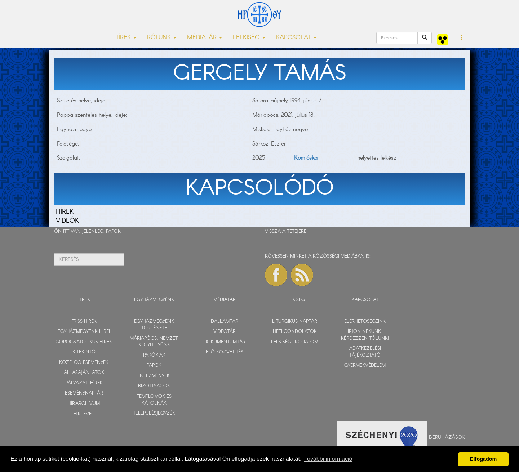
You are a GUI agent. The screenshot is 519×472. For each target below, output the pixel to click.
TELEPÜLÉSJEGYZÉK (154, 413)
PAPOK (113, 231)
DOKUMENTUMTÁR (224, 342)
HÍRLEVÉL (84, 414)
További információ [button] (328, 459)
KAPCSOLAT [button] (296, 37)
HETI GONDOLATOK (295, 331)
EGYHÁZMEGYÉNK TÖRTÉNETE (154, 325)
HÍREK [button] (125, 37)
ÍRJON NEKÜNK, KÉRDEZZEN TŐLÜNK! (365, 335)
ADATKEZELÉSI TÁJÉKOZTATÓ (365, 352)
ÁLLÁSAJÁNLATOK (84, 372)
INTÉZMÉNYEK (154, 376)
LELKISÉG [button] (249, 37)
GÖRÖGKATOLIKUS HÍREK (84, 342)
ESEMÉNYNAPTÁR (84, 393)
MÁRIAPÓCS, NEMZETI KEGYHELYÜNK (154, 342)
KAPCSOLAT (365, 300)
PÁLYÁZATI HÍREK (84, 383)
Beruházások (447, 437)
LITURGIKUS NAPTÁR (294, 321)
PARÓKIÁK (154, 355)
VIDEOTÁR (224, 331)
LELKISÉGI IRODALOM (294, 342)
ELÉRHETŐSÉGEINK (365, 321)
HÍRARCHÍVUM (84, 403)
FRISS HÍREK (84, 321)
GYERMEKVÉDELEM (365, 365)
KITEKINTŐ (84, 352)
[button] (461, 38)
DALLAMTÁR (224, 321)
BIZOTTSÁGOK (154, 386)
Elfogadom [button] (483, 459)
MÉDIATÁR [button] (204, 37)
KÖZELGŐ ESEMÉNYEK (83, 362)
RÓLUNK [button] (161, 37)
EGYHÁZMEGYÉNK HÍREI (84, 331)
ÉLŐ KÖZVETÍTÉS (224, 352)
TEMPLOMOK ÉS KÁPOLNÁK (154, 400)
